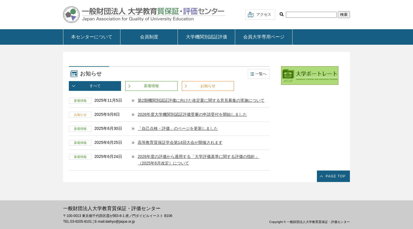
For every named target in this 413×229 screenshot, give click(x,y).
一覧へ (260, 74)
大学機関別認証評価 (206, 36)
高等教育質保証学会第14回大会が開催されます (180, 142)
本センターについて (91, 36)
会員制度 (149, 36)
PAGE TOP (336, 176)
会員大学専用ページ (264, 36)
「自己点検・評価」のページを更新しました (178, 128)
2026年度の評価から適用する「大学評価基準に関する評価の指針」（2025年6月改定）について (198, 160)
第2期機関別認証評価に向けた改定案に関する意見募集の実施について (201, 100)
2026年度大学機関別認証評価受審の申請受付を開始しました (192, 114)
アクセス (263, 14)
